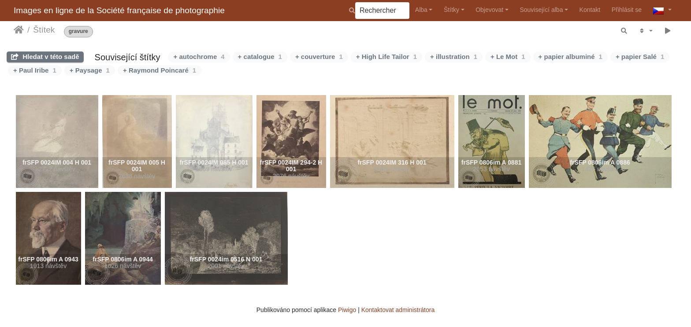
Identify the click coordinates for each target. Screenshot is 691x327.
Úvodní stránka (19, 30)
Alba (421, 9)
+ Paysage (90, 70)
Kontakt (590, 9)
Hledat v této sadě (45, 56)
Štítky (451, 9)
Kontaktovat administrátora (398, 309)
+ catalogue (260, 56)
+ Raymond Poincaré (159, 70)
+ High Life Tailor (386, 56)
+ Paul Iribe (34, 70)
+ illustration (453, 56)
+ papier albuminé (570, 56)
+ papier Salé (640, 56)
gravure (78, 31)
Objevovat (489, 9)
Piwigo (347, 309)
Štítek (44, 29)
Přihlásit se (627, 9)
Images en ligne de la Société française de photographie (119, 10)
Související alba (541, 9)
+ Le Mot (507, 56)
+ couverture (319, 56)
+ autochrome (198, 56)
